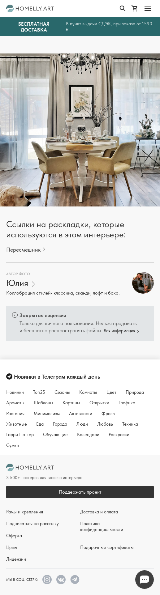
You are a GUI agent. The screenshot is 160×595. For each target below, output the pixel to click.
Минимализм (47, 413)
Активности (80, 413)
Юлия (17, 283)
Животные (16, 424)
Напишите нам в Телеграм (144, 580)
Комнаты (88, 392)
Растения (15, 413)
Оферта (14, 535)
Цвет (111, 392)
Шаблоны (43, 403)
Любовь (105, 424)
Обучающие (55, 434)
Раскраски (119, 434)
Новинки (15, 392)
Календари (88, 434)
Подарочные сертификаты (107, 547)
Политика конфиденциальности (101, 526)
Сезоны (62, 392)
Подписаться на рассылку (32, 523)
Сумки (12, 445)
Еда (40, 424)
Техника (130, 424)
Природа (135, 392)
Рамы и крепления (24, 512)
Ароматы (15, 403)
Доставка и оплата (99, 512)
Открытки (99, 403)
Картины (71, 403)
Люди (82, 424)
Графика (127, 403)
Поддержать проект (80, 492)
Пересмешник (23, 249)
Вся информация (119, 330)
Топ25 (39, 392)
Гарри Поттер (20, 434)
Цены (11, 547)
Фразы (108, 413)
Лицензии (16, 559)
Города (60, 424)
